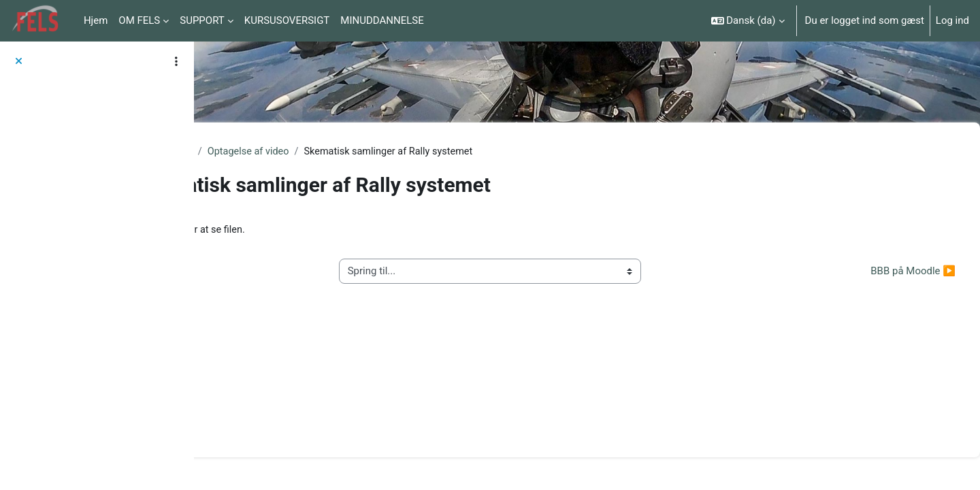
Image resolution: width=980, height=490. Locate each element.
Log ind (952, 20)
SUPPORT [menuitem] (202, 20)
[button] (748, 21)
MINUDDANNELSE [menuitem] (381, 20)
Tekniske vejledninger (269, 152)
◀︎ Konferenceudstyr (277, 272)
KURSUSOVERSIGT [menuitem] (287, 20)
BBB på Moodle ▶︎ (880, 272)
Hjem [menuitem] (96, 20)
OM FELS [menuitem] (139, 20)
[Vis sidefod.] (946, 456)
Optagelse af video (375, 152)
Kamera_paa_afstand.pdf (337, 231)
